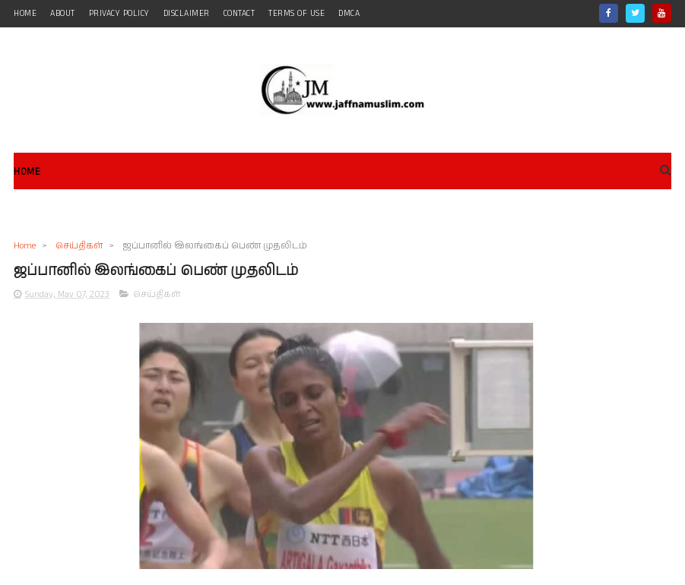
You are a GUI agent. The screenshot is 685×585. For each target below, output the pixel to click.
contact (239, 14)
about (62, 14)
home (25, 14)
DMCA (349, 14)
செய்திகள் (79, 245)
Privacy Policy (119, 14)
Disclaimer (186, 14)
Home (27, 172)
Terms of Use (296, 14)
